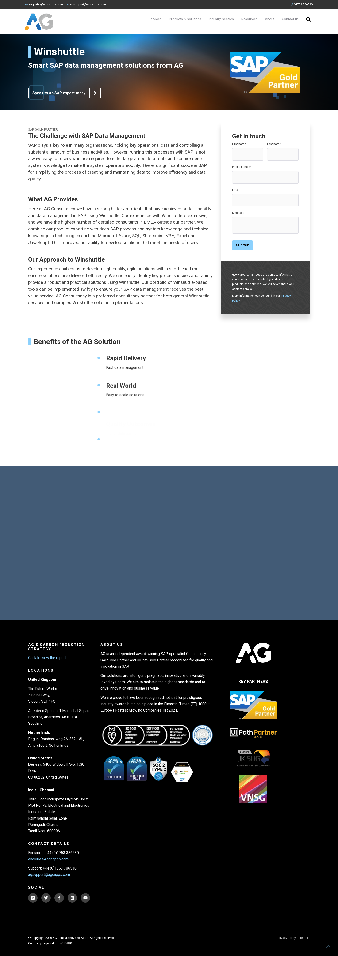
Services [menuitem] (155, 19)
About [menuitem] (269, 19)
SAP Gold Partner (43, 129)
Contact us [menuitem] (290, 19)
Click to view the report (47, 658)
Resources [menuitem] (249, 19)
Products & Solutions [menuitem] (185, 19)
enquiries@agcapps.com (44, 4)
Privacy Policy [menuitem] (287, 938)
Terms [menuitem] (304, 938)
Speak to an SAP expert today (66, 93)
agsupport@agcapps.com (86, 4)
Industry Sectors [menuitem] (221, 19)
